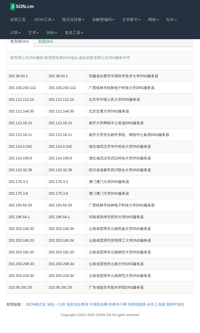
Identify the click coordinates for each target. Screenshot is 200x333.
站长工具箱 (156, 304)
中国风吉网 (98, 304)
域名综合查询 (77, 304)
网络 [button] (153, 19)
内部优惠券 (137, 304)
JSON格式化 (36, 304)
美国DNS (45, 41)
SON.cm (22, 6)
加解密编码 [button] (103, 19)
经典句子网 (118, 304)
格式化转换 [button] (73, 19)
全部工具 (18, 19)
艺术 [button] (33, 32)
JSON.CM (103, 315)
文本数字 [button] (131, 19)
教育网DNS (19, 41)
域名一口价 (56, 304)
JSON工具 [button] (44, 19)
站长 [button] (171, 19)
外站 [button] (52, 32)
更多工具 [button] (74, 32)
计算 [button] (15, 32)
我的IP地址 (175, 304)
